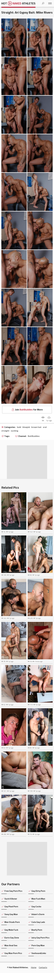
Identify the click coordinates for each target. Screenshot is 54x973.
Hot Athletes (18, 3)
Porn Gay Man (38, 945)
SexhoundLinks (38, 953)
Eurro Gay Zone (11, 938)
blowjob (26, 427)
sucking (14, 431)
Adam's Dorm (37, 914)
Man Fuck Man (38, 899)
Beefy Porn (36, 930)
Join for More (29, 409)
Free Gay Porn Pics (13, 891)
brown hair (36, 427)
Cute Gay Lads (38, 922)
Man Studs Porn (12, 922)
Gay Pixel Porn (11, 906)
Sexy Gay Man (11, 914)
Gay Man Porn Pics (13, 953)
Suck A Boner (10, 899)
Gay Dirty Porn (38, 891)
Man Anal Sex (10, 945)
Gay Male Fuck (11, 930)
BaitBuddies (34, 436)
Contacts (43, 967)
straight (5, 431)
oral (45, 427)
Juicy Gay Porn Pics (40, 938)
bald (19, 427)
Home (33, 967)
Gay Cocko (36, 906)
